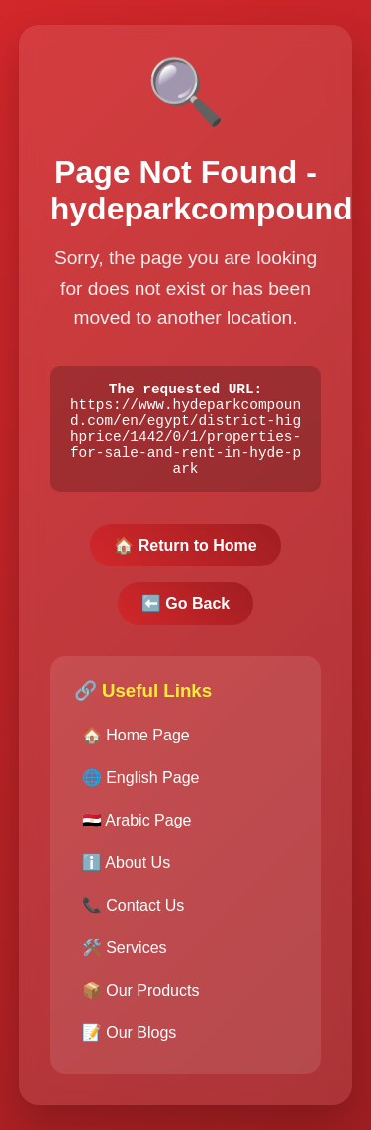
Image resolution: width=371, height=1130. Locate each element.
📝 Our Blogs (129, 1041)
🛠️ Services (124, 956)
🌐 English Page (141, 786)
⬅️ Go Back (185, 612)
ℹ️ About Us (126, 871)
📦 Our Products (141, 999)
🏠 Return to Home (185, 554)
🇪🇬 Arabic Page (137, 829)
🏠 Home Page (136, 744)
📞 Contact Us (133, 914)
